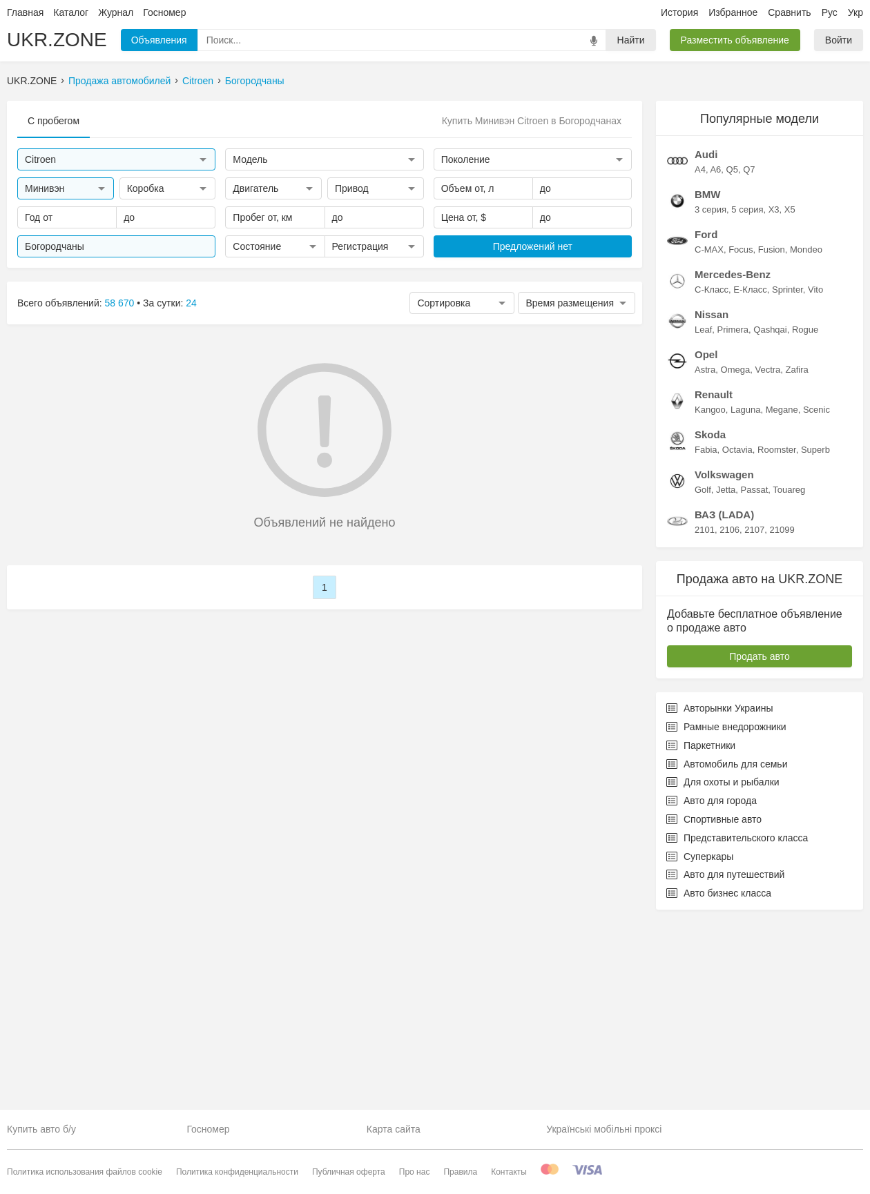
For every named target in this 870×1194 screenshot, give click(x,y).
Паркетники (700, 931)
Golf (703, 676)
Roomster (776, 636)
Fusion (771, 436)
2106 (729, 716)
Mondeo (806, 436)
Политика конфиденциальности (237, 1172)
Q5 (732, 356)
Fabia (706, 636)
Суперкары (699, 1042)
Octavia (737, 636)
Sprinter (787, 476)
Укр (855, 12)
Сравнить (789, 12)
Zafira (797, 556)
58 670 (120, 303)
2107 (754, 716)
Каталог (70, 12)
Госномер (164, 12)
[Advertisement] (759, 187)
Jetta (725, 676)
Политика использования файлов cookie (84, 1172)
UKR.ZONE (57, 39)
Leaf (703, 516)
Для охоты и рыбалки (723, 968)
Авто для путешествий (725, 1060)
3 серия (710, 396)
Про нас (414, 1172)
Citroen (197, 80)
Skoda (710, 621)
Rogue (805, 516)
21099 (781, 716)
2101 (705, 716)
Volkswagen (724, 661)
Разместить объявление (735, 40)
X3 (774, 396)
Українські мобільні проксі (603, 1129)
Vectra (767, 556)
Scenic (816, 596)
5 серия (747, 396)
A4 (700, 356)
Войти (838, 40)
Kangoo (710, 596)
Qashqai (769, 516)
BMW (708, 380)
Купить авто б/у (41, 1129)
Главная (25, 12)
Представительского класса (737, 1024)
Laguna (745, 596)
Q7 (749, 356)
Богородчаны (254, 80)
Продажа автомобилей (119, 80)
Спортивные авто (714, 1005)
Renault (714, 581)
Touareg (789, 676)
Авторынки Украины (719, 894)
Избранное (732, 12)
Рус (830, 12)
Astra (705, 556)
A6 (715, 356)
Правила (460, 1172)
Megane (782, 596)
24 (191, 303)
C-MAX (709, 436)
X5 (789, 396)
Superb (815, 636)
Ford (706, 421)
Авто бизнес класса (718, 1079)
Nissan (711, 501)
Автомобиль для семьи (726, 950)
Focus (740, 436)
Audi (706, 340)
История (679, 12)
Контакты (509, 1172)
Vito (815, 476)
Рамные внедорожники (726, 913)
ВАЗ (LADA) (724, 701)
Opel (706, 541)
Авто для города (711, 986)
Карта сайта (393, 1129)
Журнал (115, 12)
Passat (754, 676)
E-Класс (749, 476)
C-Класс (711, 476)
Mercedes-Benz (733, 461)
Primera (733, 516)
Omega (736, 556)
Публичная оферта (348, 1172)
